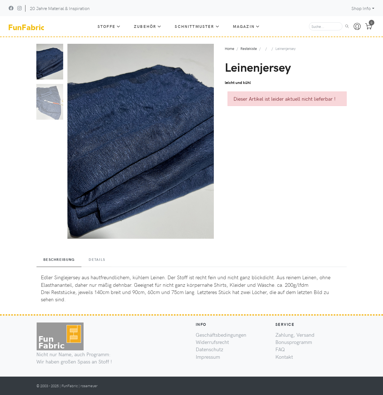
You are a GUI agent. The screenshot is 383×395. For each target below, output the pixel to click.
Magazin (246, 26)
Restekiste (248, 48)
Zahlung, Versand (295, 334)
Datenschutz (209, 349)
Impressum (208, 356)
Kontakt (284, 356)
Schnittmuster (197, 26)
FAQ (280, 349)
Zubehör (147, 26)
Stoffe (109, 26)
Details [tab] (97, 259)
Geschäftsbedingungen (221, 334)
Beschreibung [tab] (59, 259)
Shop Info (361, 8)
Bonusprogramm (293, 342)
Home (229, 48)
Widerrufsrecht (212, 342)
